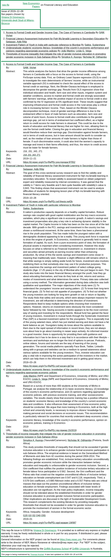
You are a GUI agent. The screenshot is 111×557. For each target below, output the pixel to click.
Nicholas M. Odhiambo (95, 57)
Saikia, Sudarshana (95, 45)
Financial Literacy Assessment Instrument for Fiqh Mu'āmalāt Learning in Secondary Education (55, 38)
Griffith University (81, 548)
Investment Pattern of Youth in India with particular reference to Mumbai (43, 45)
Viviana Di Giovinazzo (12, 17)
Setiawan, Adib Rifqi (16, 42)
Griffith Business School (56, 548)
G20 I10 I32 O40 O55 (34, 515)
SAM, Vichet (29, 67)
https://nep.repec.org (70, 539)
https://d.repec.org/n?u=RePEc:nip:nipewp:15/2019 (49, 430)
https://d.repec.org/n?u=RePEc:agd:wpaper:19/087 (49, 522)
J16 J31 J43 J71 (31, 155)
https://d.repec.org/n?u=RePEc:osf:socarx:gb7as (48, 366)
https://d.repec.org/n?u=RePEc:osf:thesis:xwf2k (48, 201)
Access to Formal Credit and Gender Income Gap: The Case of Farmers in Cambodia (50, 32)
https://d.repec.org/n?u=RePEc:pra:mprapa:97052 (49, 162)
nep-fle (5, 5)
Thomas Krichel (37, 554)
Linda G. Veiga (83, 51)
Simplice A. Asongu (71, 57)
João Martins (68, 51)
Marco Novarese (39, 542)
